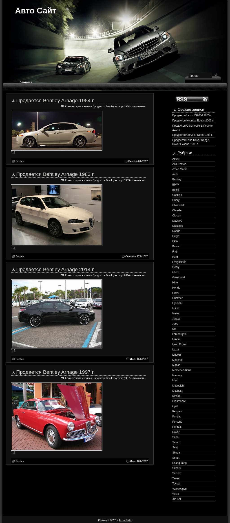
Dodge (176, 231)
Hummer (177, 298)
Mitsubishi (178, 385)
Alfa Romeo (179, 164)
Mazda (176, 365)
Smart (175, 457)
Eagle (175, 236)
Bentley (20, 161)
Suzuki (176, 473)
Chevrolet (178, 205)
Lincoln (176, 354)
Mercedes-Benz (181, 370)
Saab (175, 437)
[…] (13, 152)
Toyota (176, 483)
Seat (175, 447)
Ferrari (176, 246)
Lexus (175, 349)
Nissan (176, 396)
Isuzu (175, 313)
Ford (175, 256)
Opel (175, 406)
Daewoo (177, 220)
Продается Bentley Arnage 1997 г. (55, 372)
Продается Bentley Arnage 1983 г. (55, 174)
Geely (175, 267)
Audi (175, 174)
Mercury (177, 375)
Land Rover (179, 344)
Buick (175, 189)
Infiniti (175, 308)
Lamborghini (179, 334)
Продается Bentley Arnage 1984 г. (55, 100)
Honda (176, 287)
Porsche (177, 421)
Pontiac (176, 416)
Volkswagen (179, 488)
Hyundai (177, 303)
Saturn (176, 442)
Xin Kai (176, 499)
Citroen (176, 215)
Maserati (177, 359)
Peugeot (177, 411)
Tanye (175, 478)
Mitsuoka (177, 390)
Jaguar (176, 318)
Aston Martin (179, 169)
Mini (174, 380)
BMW (175, 184)
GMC (175, 272)
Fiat (174, 251)
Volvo (175, 493)
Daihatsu (177, 225)
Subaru (176, 468)
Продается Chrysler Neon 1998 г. (192, 134)
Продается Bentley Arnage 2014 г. (55, 269)
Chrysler (177, 210)
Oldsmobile (179, 401)
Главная (26, 82)
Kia (174, 329)
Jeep (175, 323)
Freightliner (179, 262)
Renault (176, 426)
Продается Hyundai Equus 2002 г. (193, 120)
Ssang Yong (179, 463)
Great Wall (178, 277)
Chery (175, 200)
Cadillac (177, 195)
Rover (175, 432)
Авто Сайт (35, 10)
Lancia (176, 339)
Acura (175, 158)
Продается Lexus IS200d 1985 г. (192, 115)
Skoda (176, 452)
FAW (175, 241)
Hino (175, 282)
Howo (175, 292)
